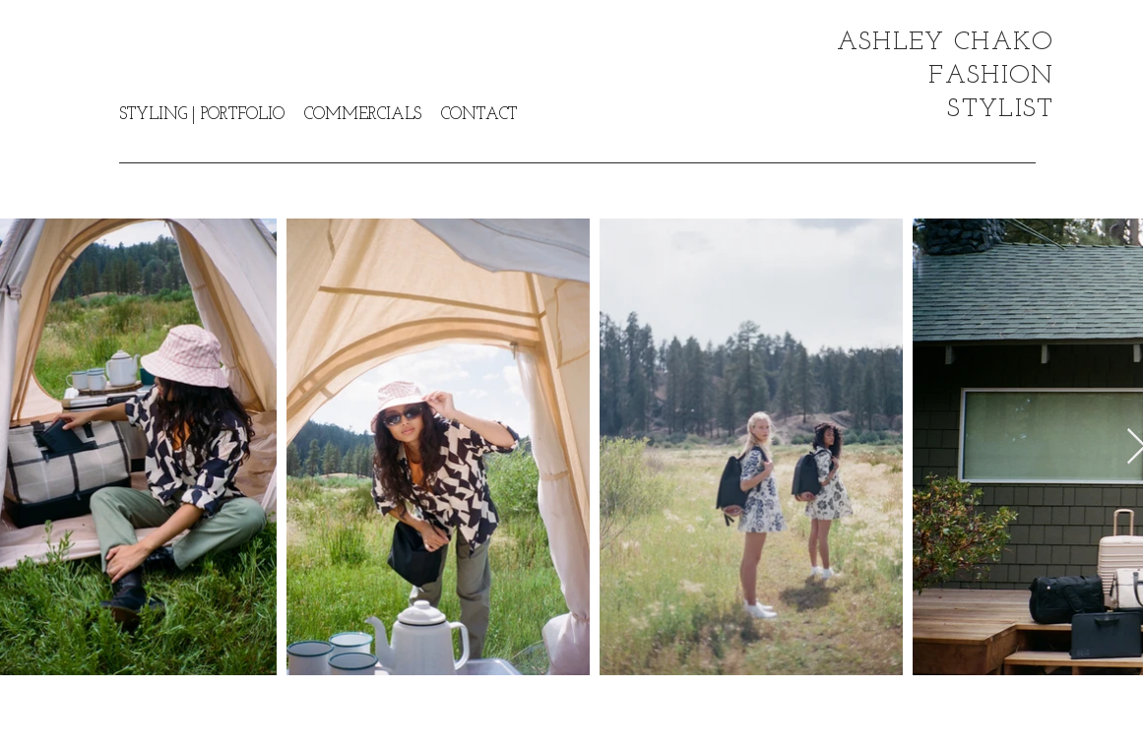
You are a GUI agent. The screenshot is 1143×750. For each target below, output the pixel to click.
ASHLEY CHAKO (945, 43)
